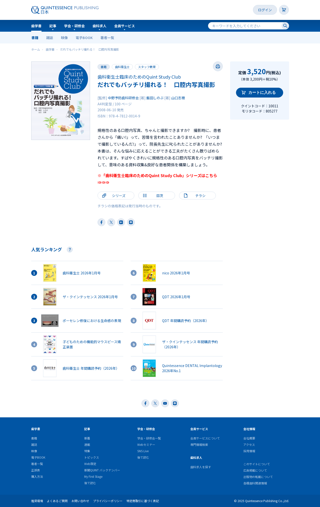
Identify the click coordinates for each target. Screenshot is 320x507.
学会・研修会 (74, 25)
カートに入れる (262, 92)
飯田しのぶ (155, 97)
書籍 (34, 37)
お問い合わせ (80, 501)
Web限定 (90, 464)
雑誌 (49, 37)
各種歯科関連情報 (255, 483)
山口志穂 (178, 97)
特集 (87, 451)
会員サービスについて (205, 438)
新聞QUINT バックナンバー (102, 470)
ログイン (265, 9)
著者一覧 (107, 37)
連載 (87, 444)
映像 (64, 37)
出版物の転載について (258, 477)
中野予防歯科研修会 (123, 97)
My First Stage (93, 476)
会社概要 (249, 438)
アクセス (249, 444)
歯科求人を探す (200, 467)
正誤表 (35, 470)
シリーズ (118, 195)
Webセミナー (146, 444)
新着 (87, 438)
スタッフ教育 (147, 67)
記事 (52, 25)
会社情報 (249, 429)
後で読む (90, 483)
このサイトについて (256, 464)
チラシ (200, 195)
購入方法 (37, 476)
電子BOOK (84, 37)
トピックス (91, 457)
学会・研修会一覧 (149, 438)
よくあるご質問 (57, 501)
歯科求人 (99, 25)
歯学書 (36, 25)
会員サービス (124, 25)
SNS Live (143, 451)
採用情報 (249, 451)
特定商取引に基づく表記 (142, 501)
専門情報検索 (199, 444)
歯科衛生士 (122, 67)
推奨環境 (37, 501)
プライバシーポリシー (108, 501)
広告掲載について (255, 470)
